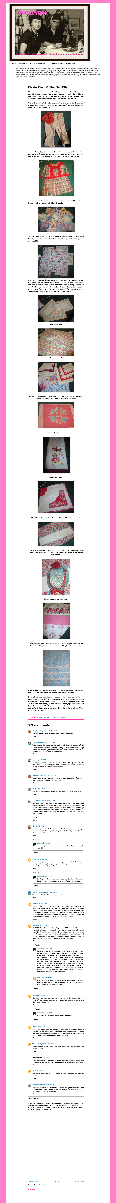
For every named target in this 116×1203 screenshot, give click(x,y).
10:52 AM (53, 892)
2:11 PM (48, 843)
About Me (23, 63)
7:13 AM (42, 760)
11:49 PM (48, 977)
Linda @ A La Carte (40, 800)
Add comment (34, 1098)
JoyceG (36, 859)
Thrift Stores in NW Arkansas (63, 63)
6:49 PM (40, 1071)
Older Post (79, 1181)
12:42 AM (50, 1084)
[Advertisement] (56, 1164)
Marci (35, 1026)
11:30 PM (49, 948)
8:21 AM (41, 789)
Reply (35, 736)
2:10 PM (48, 876)
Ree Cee (36, 925)
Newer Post (33, 1181)
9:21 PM (43, 925)
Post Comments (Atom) (48, 1185)
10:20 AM (43, 859)
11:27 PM (48, 1012)
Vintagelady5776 (39, 1044)
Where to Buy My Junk (39, 63)
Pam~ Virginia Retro (40, 742)
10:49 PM (42, 1026)
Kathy (35, 789)
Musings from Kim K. (41, 775)
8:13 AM (53, 775)
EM (34, 826)
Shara (39, 843)
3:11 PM (43, 904)
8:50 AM (40, 826)
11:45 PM (53, 731)
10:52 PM (51, 1044)
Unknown (36, 904)
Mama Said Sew (39, 1084)
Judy (34, 1071)
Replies (38, 840)
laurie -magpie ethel (40, 892)
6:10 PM (46, 1057)
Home (13, 63)
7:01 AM (51, 742)
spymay (36, 760)
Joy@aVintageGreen (41, 731)
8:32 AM (52, 800)
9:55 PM (44, 995)
